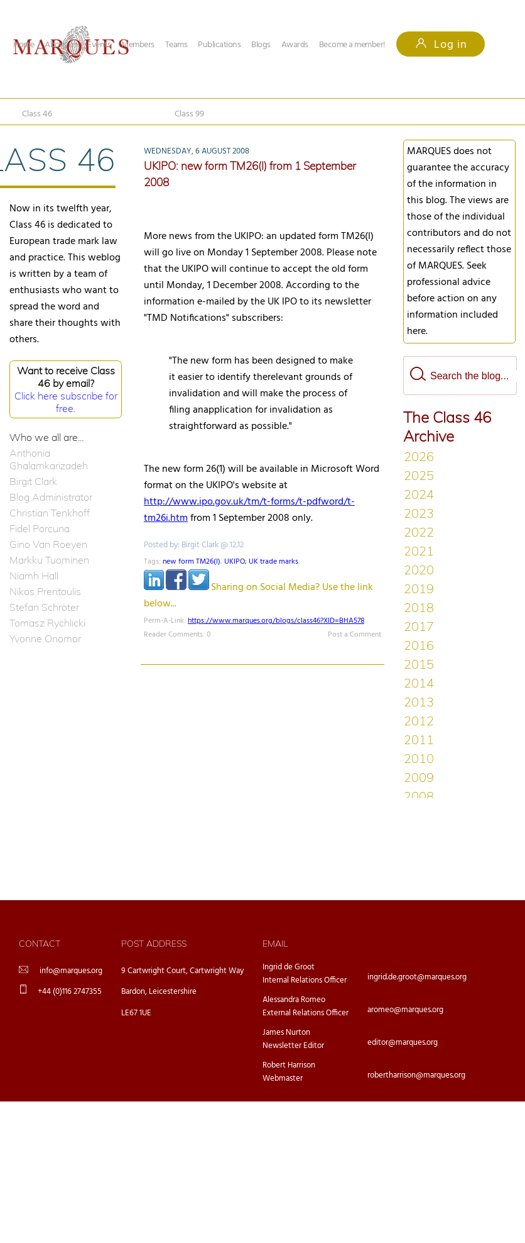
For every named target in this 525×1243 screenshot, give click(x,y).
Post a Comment (354, 634)
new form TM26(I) (191, 561)
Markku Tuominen (49, 560)
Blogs (261, 45)
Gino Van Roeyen (48, 544)
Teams (176, 45)
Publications (219, 45)
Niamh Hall (33, 575)
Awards (294, 45)
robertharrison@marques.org (416, 1075)
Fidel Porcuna (39, 528)
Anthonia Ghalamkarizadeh (48, 459)
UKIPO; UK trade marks (261, 561)
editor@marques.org (402, 1042)
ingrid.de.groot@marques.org (417, 977)
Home (23, 45)
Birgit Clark (33, 481)
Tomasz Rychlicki (47, 622)
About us (61, 45)
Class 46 (37, 114)
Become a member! (352, 45)
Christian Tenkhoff (49, 512)
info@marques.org (71, 971)
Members (137, 45)
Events (99, 45)
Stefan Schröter (44, 607)
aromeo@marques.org (405, 1010)
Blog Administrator (50, 497)
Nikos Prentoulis (45, 591)
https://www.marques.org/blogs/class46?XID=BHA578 (276, 621)
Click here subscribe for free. (65, 402)
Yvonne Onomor (45, 638)
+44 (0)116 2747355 (70, 991)
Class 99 (189, 114)
